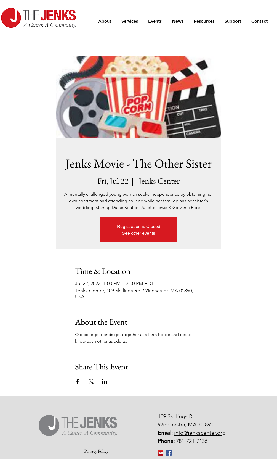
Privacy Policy (96, 451)
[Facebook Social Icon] (169, 453)
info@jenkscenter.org (200, 432)
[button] (105, 21)
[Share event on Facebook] (77, 381)
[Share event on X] (91, 381)
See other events (138, 233)
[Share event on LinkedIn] (104, 381)
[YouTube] (160, 453)
